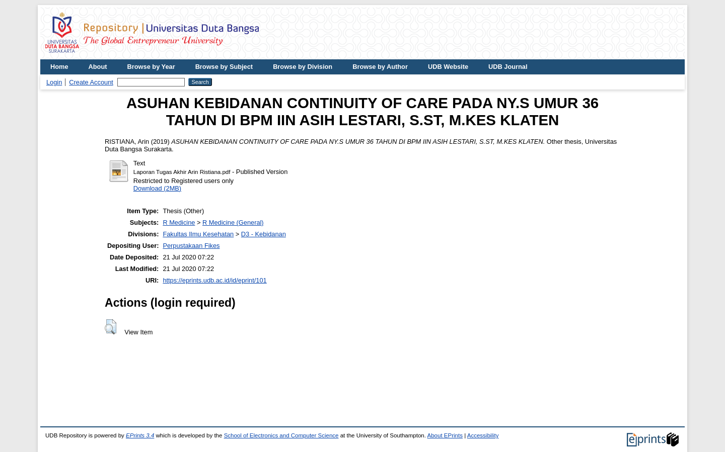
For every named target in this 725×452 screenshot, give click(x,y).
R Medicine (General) (233, 222)
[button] (110, 326)
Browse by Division (302, 66)
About (98, 66)
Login (54, 82)
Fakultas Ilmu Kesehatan (198, 234)
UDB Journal (508, 66)
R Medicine (179, 222)
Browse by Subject (224, 66)
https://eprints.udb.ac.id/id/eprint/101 (214, 280)
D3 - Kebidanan (263, 234)
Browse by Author (380, 66)
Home (59, 66)
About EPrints (445, 435)
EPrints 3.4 (140, 435)
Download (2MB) (157, 188)
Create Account (91, 82)
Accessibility (483, 435)
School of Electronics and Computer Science (281, 435)
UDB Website (448, 66)
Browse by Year (151, 66)
